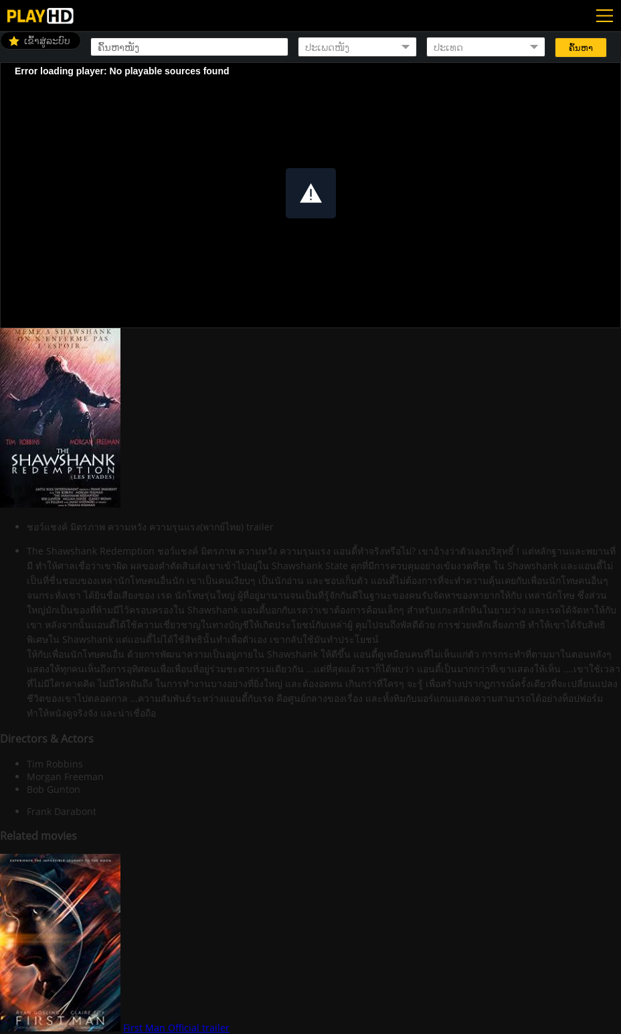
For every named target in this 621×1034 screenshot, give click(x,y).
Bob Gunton (53, 789)
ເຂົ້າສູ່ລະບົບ (47, 40)
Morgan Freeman (65, 776)
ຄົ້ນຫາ (581, 48)
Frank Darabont (61, 811)
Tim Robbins (55, 763)
